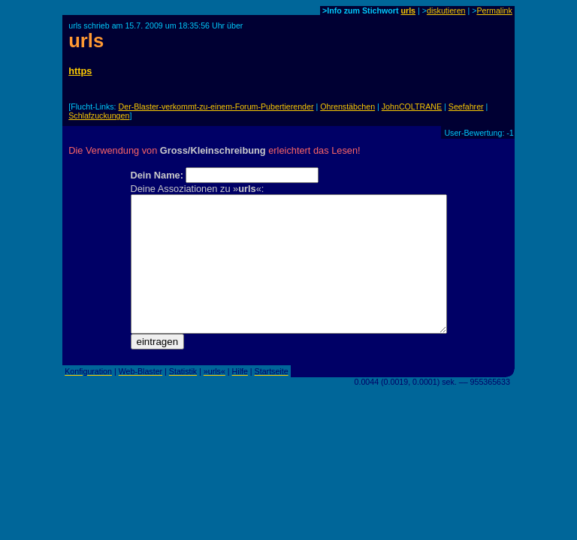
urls (407, 10)
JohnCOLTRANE (412, 106)
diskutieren (446, 10)
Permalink (494, 10)
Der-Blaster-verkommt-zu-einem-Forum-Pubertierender (216, 106)
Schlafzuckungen (98, 115)
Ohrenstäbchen (347, 106)
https (80, 70)
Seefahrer (466, 106)
